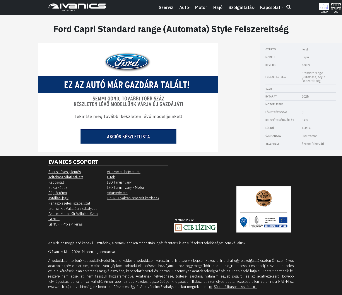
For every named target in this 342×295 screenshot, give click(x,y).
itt (210, 287)
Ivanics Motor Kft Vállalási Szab (73, 214)
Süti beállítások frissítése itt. (235, 287)
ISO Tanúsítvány (119, 182)
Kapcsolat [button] (270, 7)
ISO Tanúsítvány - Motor (125, 187)
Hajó (217, 7)
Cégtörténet (57, 193)
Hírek (111, 177)
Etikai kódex (57, 187)
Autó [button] (184, 7)
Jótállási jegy (58, 198)
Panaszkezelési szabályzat (69, 203)
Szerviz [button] (166, 7)
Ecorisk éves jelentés (64, 172)
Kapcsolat (56, 182)
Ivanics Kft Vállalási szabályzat (72, 208)
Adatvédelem (117, 193)
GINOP (54, 219)
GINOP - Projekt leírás (65, 224)
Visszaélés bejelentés (123, 172)
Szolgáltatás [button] (241, 7)
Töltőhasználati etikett (65, 177)
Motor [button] (201, 7)
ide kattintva (79, 281)
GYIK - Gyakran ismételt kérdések (133, 198)
